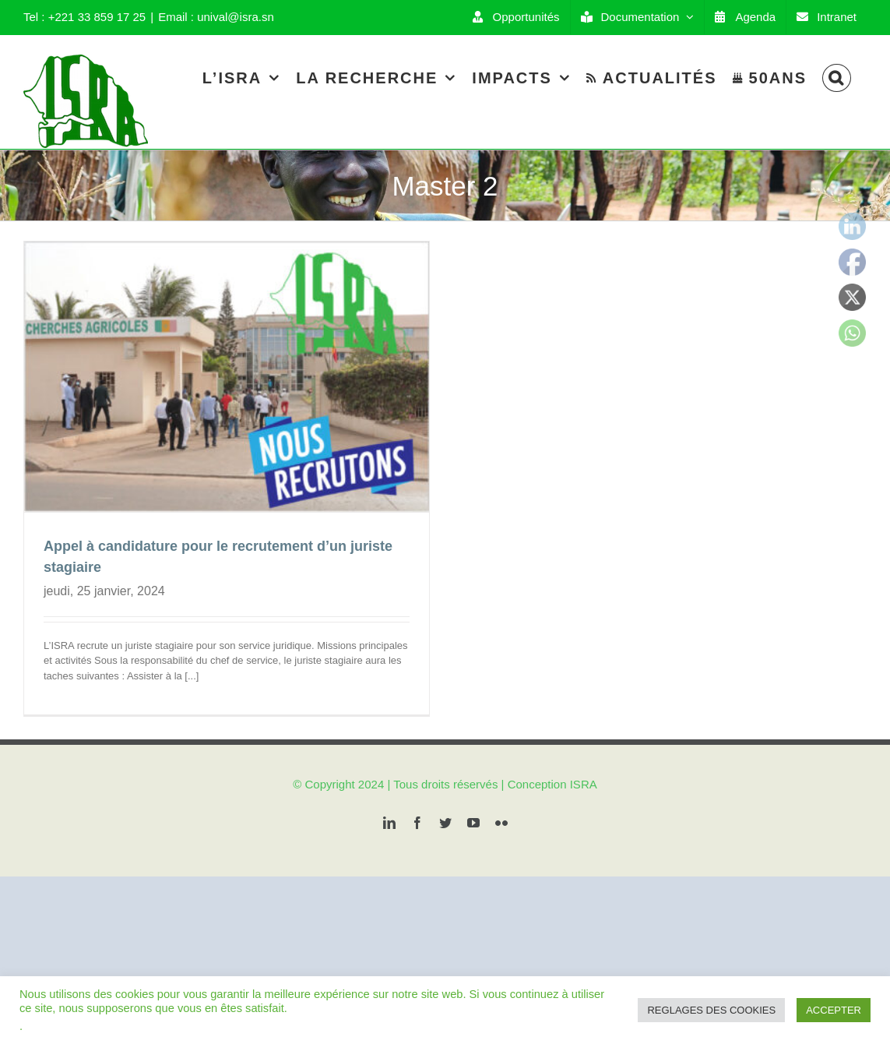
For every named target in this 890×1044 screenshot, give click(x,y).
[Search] (836, 77)
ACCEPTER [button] (833, 1010)
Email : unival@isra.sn (216, 16)
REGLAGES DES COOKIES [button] (711, 1010)
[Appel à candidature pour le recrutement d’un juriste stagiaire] (226, 377)
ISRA (583, 772)
